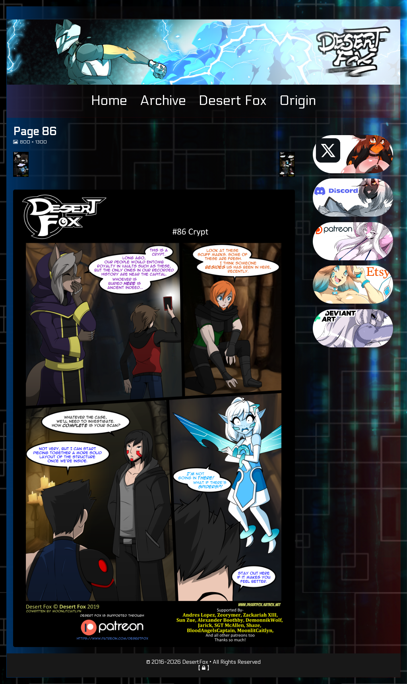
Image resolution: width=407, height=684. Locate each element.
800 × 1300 (33, 142)
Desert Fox (233, 101)
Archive (163, 101)
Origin (297, 101)
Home (109, 101)
